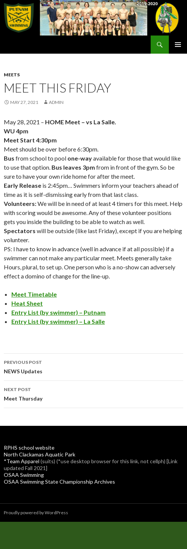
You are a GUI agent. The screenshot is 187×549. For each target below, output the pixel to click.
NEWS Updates (93, 366)
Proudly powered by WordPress (36, 512)
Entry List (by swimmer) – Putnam (58, 312)
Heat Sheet (27, 303)
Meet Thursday (93, 393)
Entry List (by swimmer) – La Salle (58, 321)
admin (56, 102)
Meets (12, 74)
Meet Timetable (34, 294)
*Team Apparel (21, 461)
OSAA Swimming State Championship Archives (59, 481)
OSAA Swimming (24, 475)
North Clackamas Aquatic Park (39, 454)
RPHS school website (29, 447)
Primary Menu (178, 45)
